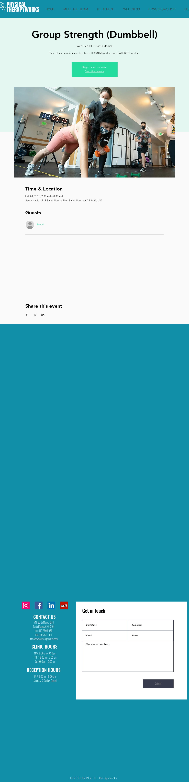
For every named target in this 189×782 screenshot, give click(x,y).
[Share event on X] (34, 315)
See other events (94, 71)
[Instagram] (26, 605)
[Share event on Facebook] (26, 315)
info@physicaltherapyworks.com (44, 639)
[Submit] (158, 683)
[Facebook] (39, 605)
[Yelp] (64, 605)
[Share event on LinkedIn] (42, 315)
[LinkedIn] (51, 605)
